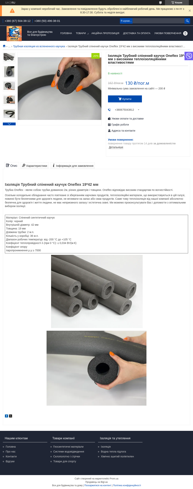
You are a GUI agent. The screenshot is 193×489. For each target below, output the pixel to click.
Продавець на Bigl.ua (96, 482)
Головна (66, 33)
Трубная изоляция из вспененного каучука (39, 46)
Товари (81, 33)
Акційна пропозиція (105, 33)
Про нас (10, 451)
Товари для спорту (64, 461)
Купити (126, 99)
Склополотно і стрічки (66, 456)
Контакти (11, 456)
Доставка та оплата (136, 33)
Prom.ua (114, 478)
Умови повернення (167, 33)
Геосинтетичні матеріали (68, 446)
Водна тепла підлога (113, 451)
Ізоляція (106, 446)
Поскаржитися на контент (97, 485)
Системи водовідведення (68, 451)
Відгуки (10, 461)
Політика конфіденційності (127, 485)
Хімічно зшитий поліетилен (117, 456)
